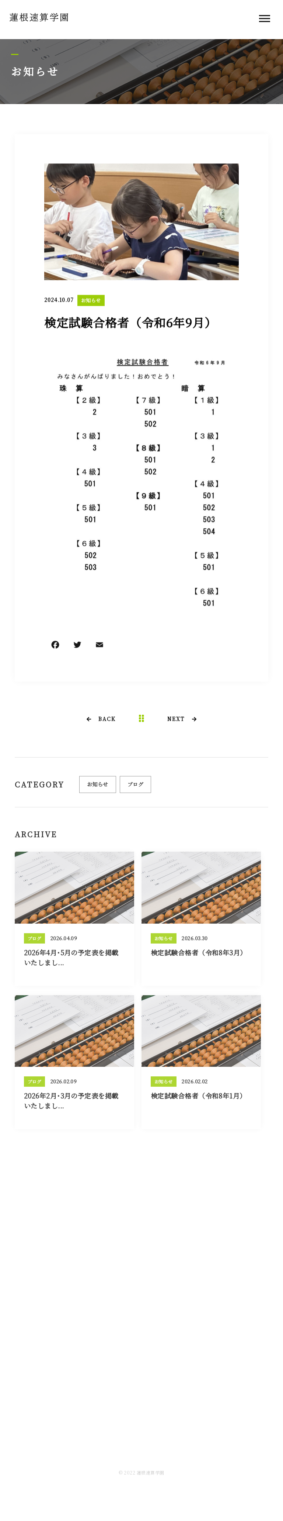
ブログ (135, 787)
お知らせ (91, 300)
